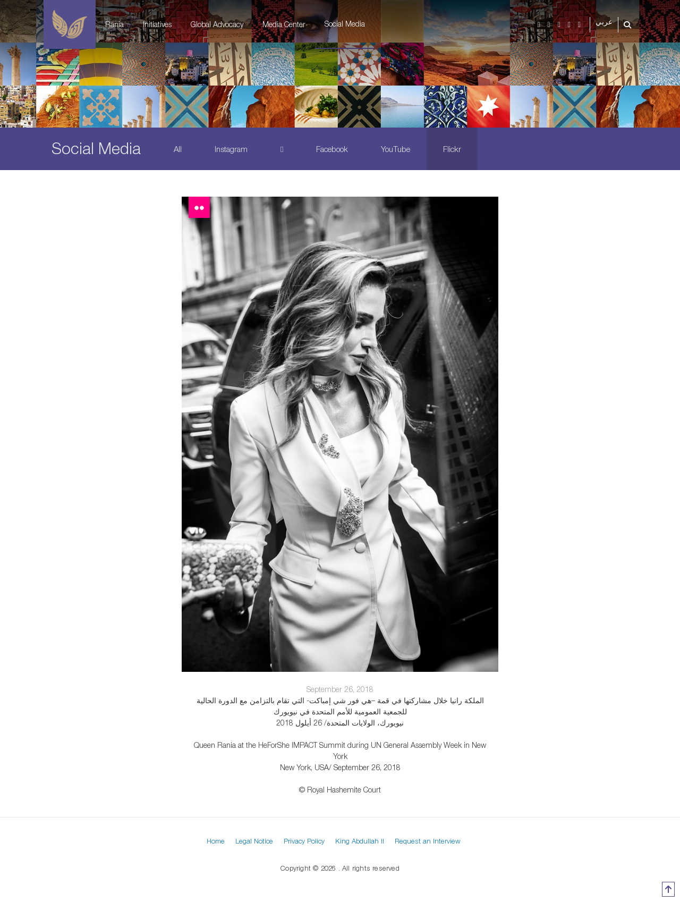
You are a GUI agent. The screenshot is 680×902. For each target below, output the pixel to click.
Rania (114, 24)
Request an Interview (428, 841)
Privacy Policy (304, 841)
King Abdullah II (359, 841)
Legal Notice (254, 841)
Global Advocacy (217, 24)
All (178, 149)
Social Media (345, 23)
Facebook (332, 149)
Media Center (283, 24)
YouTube (395, 149)
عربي (604, 22)
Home (216, 841)
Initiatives (157, 24)
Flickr (452, 149)
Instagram (231, 149)
